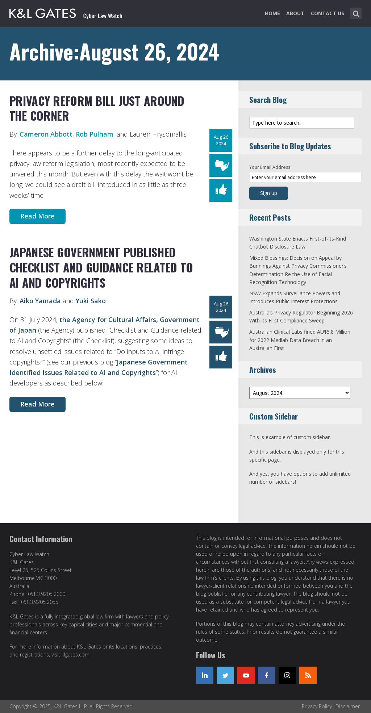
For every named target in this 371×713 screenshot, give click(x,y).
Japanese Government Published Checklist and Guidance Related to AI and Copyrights (101, 267)
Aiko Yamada (40, 300)
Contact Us (327, 13)
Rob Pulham (94, 134)
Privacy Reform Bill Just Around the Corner (96, 108)
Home (272, 13)
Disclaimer (347, 706)
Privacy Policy (317, 706)
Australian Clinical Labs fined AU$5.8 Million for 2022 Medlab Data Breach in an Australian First (299, 339)
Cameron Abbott (46, 134)
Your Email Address (269, 167)
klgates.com (75, 654)
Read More (37, 216)
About (295, 13)
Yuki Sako (91, 300)
